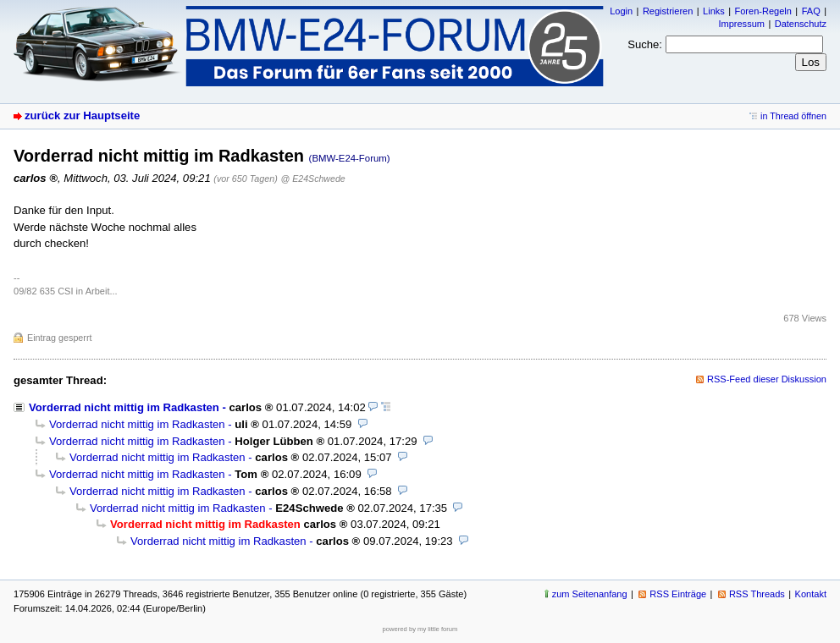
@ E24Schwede (312, 178)
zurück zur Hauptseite (82, 115)
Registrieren (668, 11)
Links (714, 11)
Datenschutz (800, 24)
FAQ (811, 11)
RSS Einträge (677, 594)
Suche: (644, 44)
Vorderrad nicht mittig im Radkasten (124, 407)
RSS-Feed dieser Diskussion (766, 379)
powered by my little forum (420, 629)
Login (621, 11)
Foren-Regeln (763, 11)
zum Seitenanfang (589, 594)
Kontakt (810, 594)
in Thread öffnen (793, 116)
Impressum (741, 24)
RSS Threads (757, 594)
